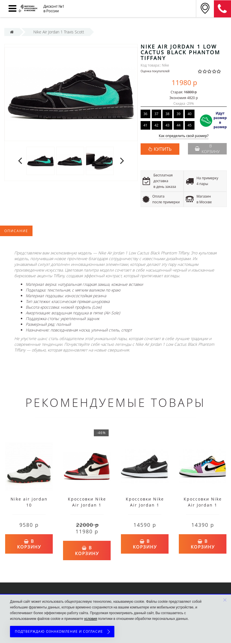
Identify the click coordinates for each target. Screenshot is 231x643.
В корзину (207, 148)
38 (167, 113)
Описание (16, 230)
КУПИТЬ (162, 149)
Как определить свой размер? (184, 136)
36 (145, 113)
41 (145, 125)
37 (157, 113)
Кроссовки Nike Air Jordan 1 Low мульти (203, 505)
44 (179, 125)
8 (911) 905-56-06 (222, 8)
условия (90, 619)
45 (190, 125)
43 (167, 125)
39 (179, 113)
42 (157, 125)
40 (190, 113)
